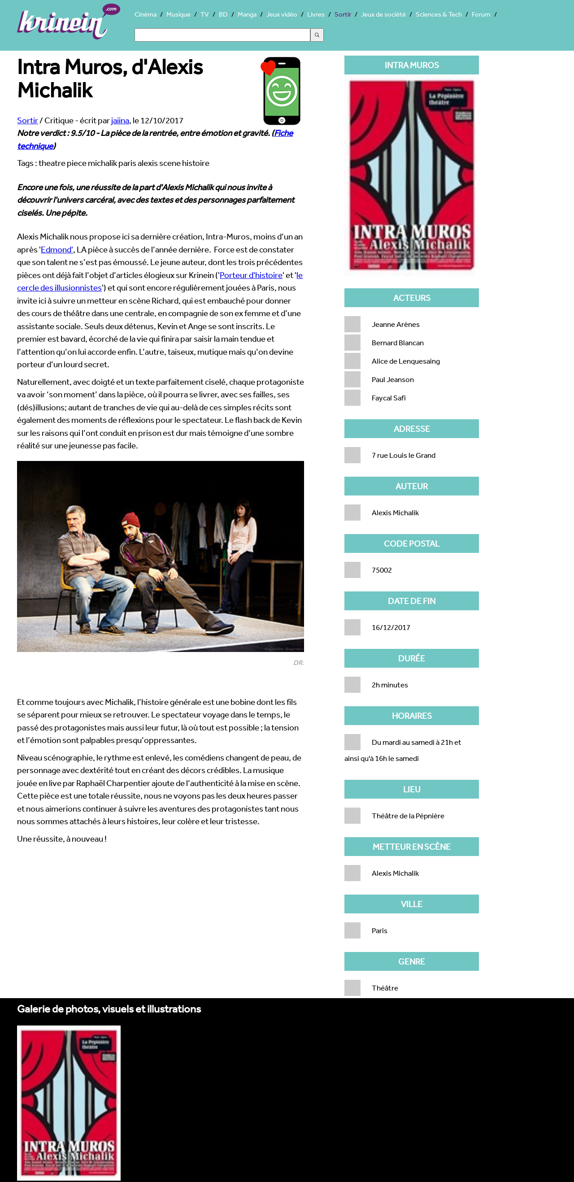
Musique (178, 14)
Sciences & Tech (439, 14)
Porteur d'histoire (251, 275)
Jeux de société (383, 14)
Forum (481, 14)
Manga (247, 14)
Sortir (343, 14)
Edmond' (57, 249)
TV (204, 14)
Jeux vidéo (281, 14)
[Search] (222, 35)
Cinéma (146, 14)
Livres (316, 14)
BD (223, 14)
